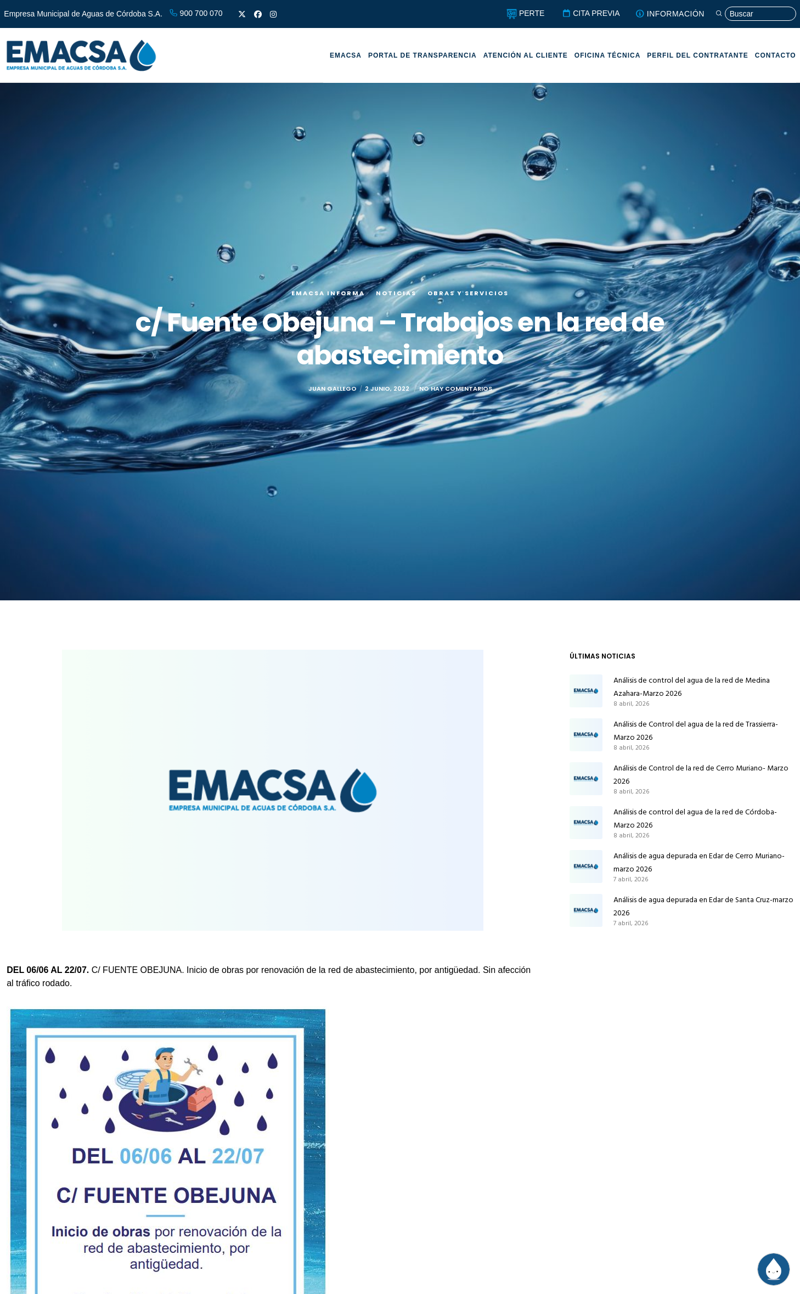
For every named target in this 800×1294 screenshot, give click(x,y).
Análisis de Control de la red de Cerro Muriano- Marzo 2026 (700, 774)
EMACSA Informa (328, 293)
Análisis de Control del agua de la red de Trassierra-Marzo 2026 (695, 731)
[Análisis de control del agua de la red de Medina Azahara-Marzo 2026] (586, 691)
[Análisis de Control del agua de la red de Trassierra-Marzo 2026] (586, 735)
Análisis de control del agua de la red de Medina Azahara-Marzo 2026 (691, 687)
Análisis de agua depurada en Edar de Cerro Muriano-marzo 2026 (699, 862)
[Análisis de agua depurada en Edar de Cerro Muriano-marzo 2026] (586, 866)
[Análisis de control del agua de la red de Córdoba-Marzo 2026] (586, 823)
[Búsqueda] (754, 14)
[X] (242, 14)
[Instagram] (273, 14)
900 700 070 (196, 13)
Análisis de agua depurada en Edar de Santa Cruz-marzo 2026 (703, 906)
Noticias (396, 293)
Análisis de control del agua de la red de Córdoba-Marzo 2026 (695, 818)
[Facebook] (258, 14)
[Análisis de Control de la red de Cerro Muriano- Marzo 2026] (586, 779)
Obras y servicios (468, 293)
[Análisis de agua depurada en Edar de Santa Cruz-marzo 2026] (586, 910)
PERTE (523, 13)
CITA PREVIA (589, 13)
